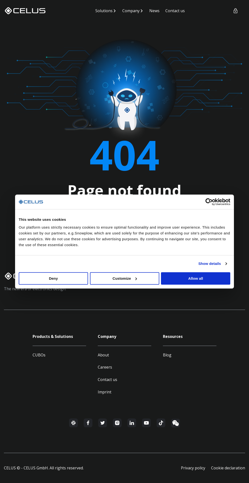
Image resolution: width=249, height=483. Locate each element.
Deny (53, 278)
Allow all (195, 278)
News (154, 10)
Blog (167, 355)
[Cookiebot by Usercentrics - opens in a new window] (209, 201)
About (103, 355)
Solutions (104, 10)
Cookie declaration (228, 468)
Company (131, 10)
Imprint (104, 392)
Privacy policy (193, 468)
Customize (125, 278)
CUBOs (39, 355)
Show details (209, 263)
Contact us (175, 10)
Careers (105, 367)
